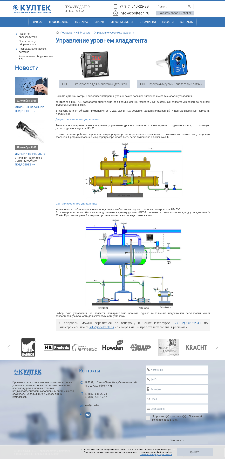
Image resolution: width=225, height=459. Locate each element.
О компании (148, 22)
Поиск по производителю (28, 35)
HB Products (83, 32)
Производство (58, 22)
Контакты (186, 22)
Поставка (81, 22)
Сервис (99, 22)
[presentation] (170, 429)
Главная (37, 22)
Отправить (177, 440)
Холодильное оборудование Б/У (36, 58)
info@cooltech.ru (134, 13)
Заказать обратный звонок (175, 12)
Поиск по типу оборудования (27, 43)
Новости (168, 22)
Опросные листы (121, 22)
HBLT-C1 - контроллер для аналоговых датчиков (94, 84)
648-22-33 (134, 6)
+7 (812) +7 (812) (96, 395)
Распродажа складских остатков (33, 50)
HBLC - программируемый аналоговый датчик (171, 84)
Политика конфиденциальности (156, 454)
